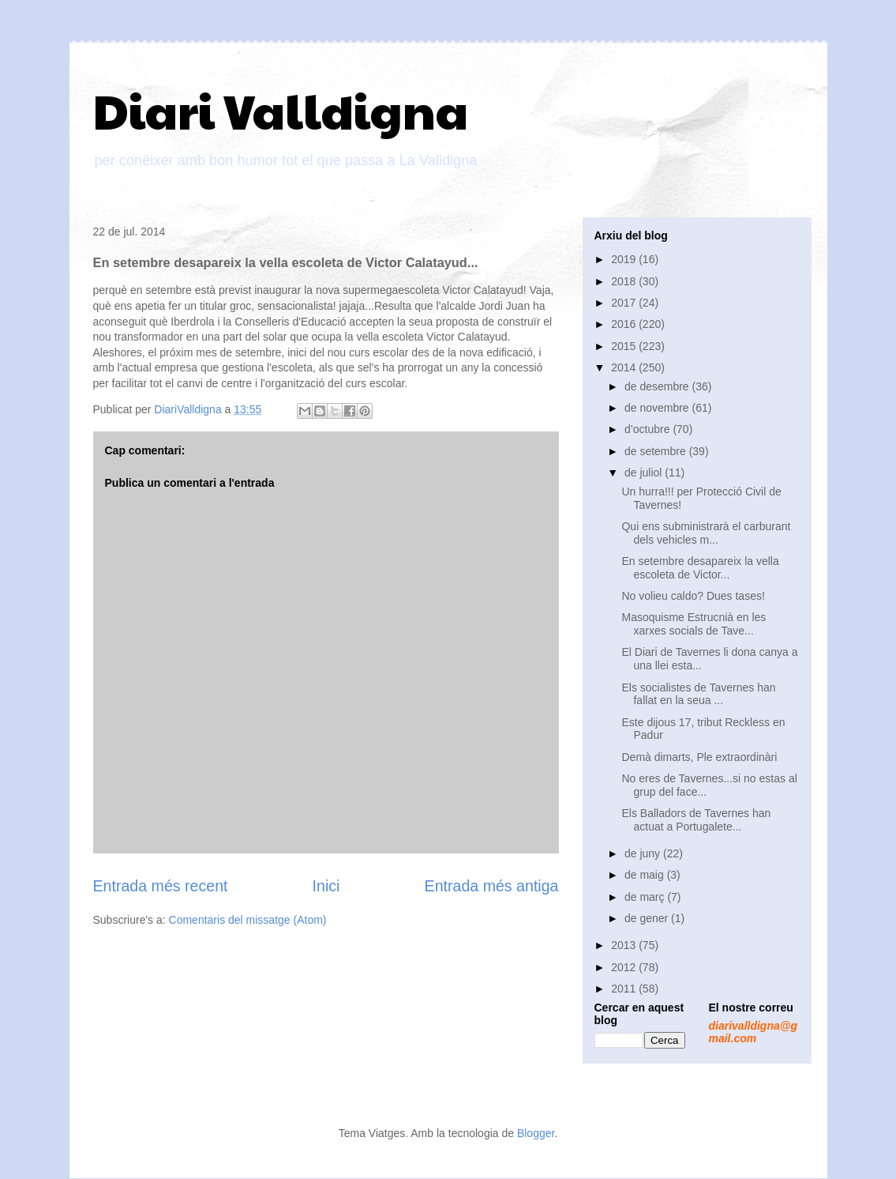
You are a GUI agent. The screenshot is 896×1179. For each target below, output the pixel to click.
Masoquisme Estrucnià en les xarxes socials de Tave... (693, 624)
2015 (625, 346)
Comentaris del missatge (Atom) (248, 919)
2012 (625, 967)
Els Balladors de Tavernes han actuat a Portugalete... (695, 820)
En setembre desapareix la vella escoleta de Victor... (699, 568)
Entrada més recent (160, 886)
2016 (625, 324)
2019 (625, 259)
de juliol (644, 472)
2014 (625, 367)
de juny (643, 853)
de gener (647, 918)
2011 (625, 988)
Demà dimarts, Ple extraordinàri (699, 757)
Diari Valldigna (280, 110)
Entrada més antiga (492, 886)
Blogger (535, 1133)
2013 (625, 945)
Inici (326, 886)
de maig (645, 874)
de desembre (658, 386)
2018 (625, 281)
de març (645, 897)
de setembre (656, 451)
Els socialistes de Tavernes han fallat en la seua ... (698, 694)
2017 (625, 302)
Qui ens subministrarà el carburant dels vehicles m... (705, 533)
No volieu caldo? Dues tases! (692, 596)
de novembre (658, 407)
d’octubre (648, 429)
